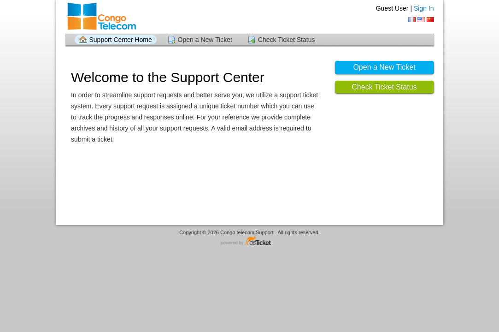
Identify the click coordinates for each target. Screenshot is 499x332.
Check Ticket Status (286, 39)
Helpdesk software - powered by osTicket (250, 241)
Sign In (424, 8)
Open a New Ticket (205, 39)
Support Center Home (120, 39)
